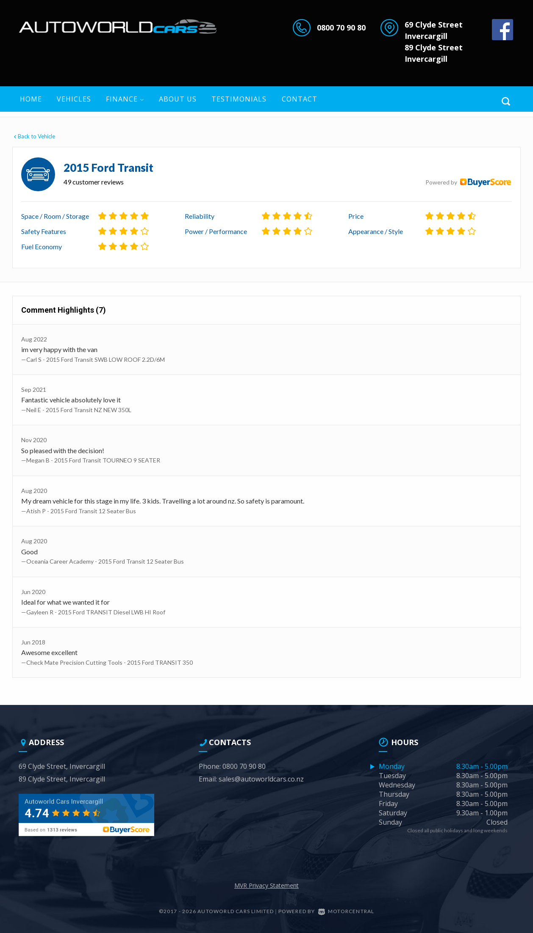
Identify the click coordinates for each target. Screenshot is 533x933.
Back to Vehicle (33, 136)
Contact (299, 99)
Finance (125, 99)
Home (31, 99)
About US (178, 99)
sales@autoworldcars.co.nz (261, 779)
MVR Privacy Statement (266, 885)
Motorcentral (346, 911)
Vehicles (74, 99)
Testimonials (238, 99)
